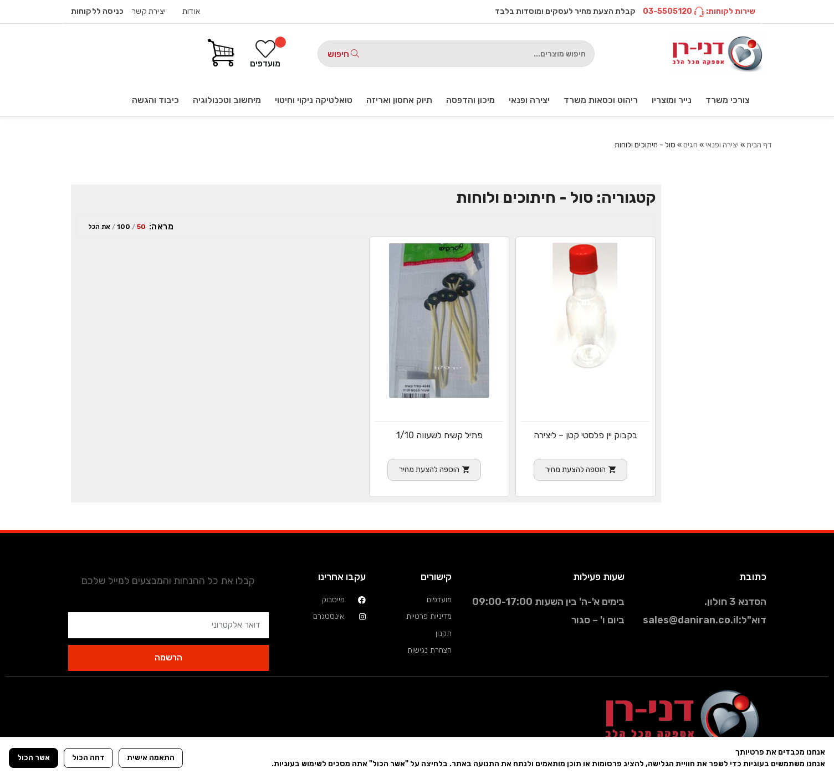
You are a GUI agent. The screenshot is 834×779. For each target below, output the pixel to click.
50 (141, 226)
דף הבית (759, 145)
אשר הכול (33, 757)
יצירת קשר (149, 11)
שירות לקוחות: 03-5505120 (699, 11)
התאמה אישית (151, 757)
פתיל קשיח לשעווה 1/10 (439, 435)
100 (123, 226)
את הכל (99, 226)
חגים (690, 145)
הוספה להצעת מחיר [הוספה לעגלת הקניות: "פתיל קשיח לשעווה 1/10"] (429, 469)
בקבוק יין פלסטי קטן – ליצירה (585, 435)
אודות (191, 11)
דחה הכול (88, 757)
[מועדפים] (265, 54)
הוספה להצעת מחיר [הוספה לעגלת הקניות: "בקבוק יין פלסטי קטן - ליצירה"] (575, 469)
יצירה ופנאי (722, 145)
